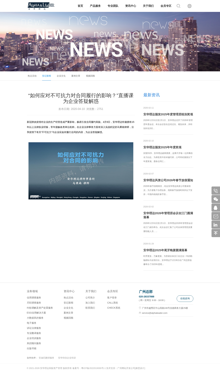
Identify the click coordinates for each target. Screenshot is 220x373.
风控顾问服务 (34, 343)
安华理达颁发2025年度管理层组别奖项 (168, 114)
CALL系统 (112, 302)
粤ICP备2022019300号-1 (93, 368)
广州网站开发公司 (126, 368)
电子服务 (31, 323)
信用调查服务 (34, 297)
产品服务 (95, 5)
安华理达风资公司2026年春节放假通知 (168, 180)
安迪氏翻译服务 (46, 358)
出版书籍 (31, 348)
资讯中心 (130, 5)
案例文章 (75, 76)
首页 (80, 5)
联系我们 (90, 307)
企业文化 (61, 76)
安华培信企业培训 (67, 358)
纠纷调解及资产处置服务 (40, 307)
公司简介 (90, 297)
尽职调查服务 (34, 302)
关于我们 (148, 5)
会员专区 (166, 5)
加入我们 (90, 302)
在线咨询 (185, 298)
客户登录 (112, 297)
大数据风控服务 (35, 317)
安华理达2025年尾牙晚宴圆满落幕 (165, 250)
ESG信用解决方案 (36, 312)
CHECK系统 (113, 307)
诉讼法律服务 (34, 328)
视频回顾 (90, 76)
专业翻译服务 (34, 333)
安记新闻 (46, 76)
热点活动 (32, 76)
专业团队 (113, 5)
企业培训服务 (34, 338)
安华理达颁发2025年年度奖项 (162, 147)
